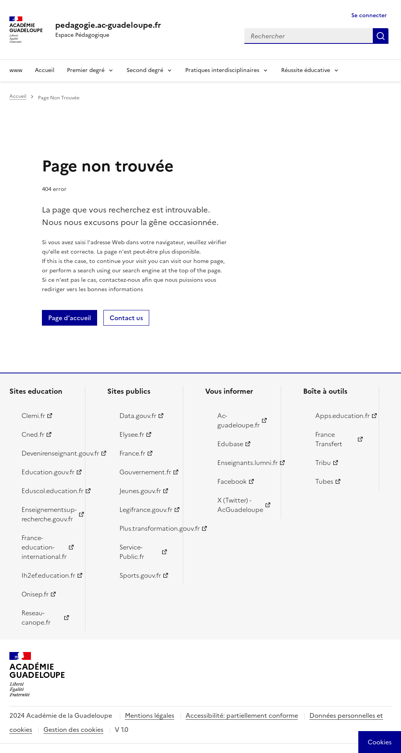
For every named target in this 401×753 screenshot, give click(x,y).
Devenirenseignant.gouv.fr (49, 453)
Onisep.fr (35, 594)
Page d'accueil (69, 317)
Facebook (232, 481)
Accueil (44, 70)
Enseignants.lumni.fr (244, 462)
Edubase (230, 444)
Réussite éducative (305, 70)
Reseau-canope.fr (36, 617)
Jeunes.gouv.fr (140, 490)
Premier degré (86, 70)
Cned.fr (33, 434)
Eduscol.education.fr (49, 490)
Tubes (324, 481)
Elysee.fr (131, 434)
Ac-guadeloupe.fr (238, 420)
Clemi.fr (33, 415)
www (15, 70)
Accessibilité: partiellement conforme (242, 715)
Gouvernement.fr (145, 472)
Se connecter (369, 15)
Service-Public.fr (131, 551)
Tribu (323, 462)
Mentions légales (149, 715)
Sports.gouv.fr (140, 575)
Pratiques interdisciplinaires (222, 70)
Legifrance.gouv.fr (145, 509)
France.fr (132, 453)
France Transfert (328, 439)
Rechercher (380, 36)
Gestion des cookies (73, 729)
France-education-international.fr (44, 547)
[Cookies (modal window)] (379, 742)
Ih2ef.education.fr (48, 575)
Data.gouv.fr (137, 415)
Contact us (126, 317)
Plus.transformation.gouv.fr (146, 528)
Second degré (144, 70)
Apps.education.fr (342, 415)
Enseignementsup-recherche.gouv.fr (49, 514)
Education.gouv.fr (48, 472)
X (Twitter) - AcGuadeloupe (240, 504)
